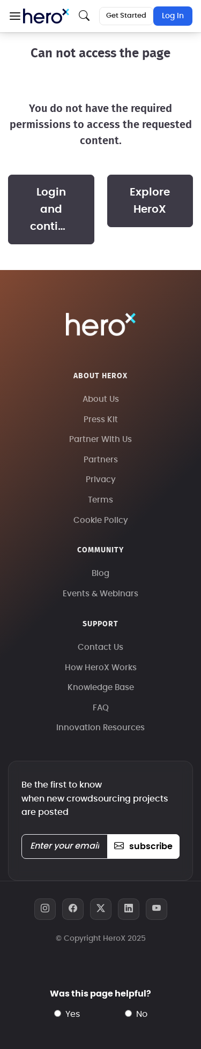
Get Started (126, 15)
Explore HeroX (150, 201)
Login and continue (54, 209)
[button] (15, 16)
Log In (173, 16)
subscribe (143, 846)
